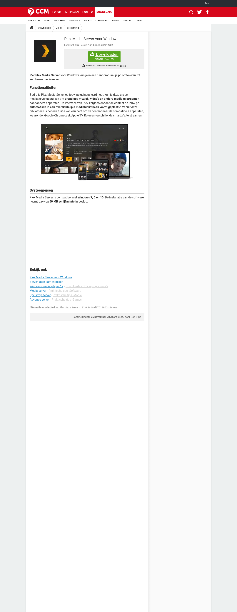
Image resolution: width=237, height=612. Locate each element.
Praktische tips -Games (67, 299)
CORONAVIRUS (102, 20)
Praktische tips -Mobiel (67, 295)
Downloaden (104, 56)
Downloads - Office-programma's (87, 286)
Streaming (73, 27)
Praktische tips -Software (65, 290)
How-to (87, 11)
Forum (56, 11)
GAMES (47, 20)
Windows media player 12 (46, 286)
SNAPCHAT (127, 20)
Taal (207, 3)
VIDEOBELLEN (34, 20)
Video (59, 27)
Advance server (39, 299)
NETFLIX (88, 20)
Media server (38, 290)
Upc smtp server (40, 295)
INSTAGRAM (59, 20)
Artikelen (72, 11)
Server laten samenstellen (46, 282)
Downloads (104, 11)
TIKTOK (139, 20)
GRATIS (115, 20)
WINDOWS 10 (75, 20)
